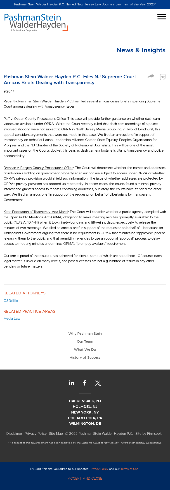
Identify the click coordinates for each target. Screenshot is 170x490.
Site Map (56, 433)
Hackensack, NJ (85, 401)
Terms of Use (129, 469)
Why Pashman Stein (85, 333)
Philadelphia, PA (85, 418)
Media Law (12, 319)
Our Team (85, 341)
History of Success (85, 357)
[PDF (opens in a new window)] (162, 77)
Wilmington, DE (85, 423)
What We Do (85, 349)
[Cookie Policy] (85, 476)
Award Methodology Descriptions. (141, 443)
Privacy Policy (36, 433)
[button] (150, 77)
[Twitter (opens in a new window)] (98, 383)
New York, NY (85, 412)
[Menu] (161, 16)
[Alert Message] (85, 4)
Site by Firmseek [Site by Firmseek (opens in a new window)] (148, 433)
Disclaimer (14, 433)
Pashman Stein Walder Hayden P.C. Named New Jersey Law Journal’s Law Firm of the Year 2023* (85, 4)
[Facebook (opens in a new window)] (84, 383)
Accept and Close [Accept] (85, 478)
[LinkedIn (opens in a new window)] (71, 382)
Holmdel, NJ (85, 406)
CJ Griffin (11, 300)
